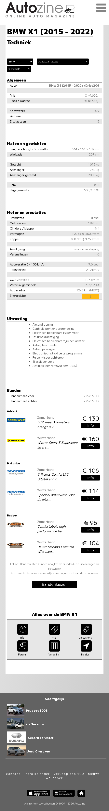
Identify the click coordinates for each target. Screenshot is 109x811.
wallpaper (54, 778)
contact (13, 774)
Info (90, 425)
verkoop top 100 (69, 774)
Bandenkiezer (54, 584)
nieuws (94, 774)
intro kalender (37, 774)
